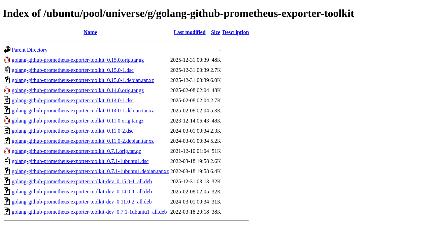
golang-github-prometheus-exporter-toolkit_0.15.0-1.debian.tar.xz (83, 80)
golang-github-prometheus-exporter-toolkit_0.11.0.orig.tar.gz (77, 121)
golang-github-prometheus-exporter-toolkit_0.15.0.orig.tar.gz (78, 60)
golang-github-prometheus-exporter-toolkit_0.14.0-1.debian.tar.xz (83, 110)
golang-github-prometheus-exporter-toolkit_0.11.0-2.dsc (72, 131)
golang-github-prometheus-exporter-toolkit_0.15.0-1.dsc (73, 70)
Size (216, 32)
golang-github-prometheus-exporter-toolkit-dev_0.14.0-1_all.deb (82, 191)
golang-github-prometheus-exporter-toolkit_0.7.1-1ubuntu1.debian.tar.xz (90, 171)
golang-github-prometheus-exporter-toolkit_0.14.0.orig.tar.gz (78, 90)
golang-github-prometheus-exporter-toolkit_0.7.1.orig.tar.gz (76, 151)
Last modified (190, 32)
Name (90, 32)
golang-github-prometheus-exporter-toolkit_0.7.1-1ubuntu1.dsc (80, 161)
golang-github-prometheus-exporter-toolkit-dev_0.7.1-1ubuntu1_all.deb (89, 212)
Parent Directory (29, 50)
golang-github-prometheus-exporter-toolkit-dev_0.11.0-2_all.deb (82, 202)
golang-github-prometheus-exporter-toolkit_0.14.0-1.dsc (73, 100)
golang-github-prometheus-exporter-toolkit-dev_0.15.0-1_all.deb (82, 181)
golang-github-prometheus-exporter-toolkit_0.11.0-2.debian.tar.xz (83, 141)
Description (235, 32)
